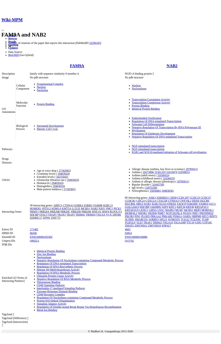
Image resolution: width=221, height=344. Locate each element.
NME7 (161, 213)
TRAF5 (70, 214)
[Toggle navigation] (2, 30)
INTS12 (46, 208)
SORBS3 (153, 219)
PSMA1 (177, 216)
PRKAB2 (167, 216)
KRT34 (181, 207)
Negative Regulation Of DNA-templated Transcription (162, 136)
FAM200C (192, 203)
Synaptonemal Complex (50, 84)
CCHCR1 (130, 200)
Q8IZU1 (34, 240)
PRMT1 (34, 211)
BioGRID (13, 55)
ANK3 (152, 197)
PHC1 (109, 208)
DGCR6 (204, 200)
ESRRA (78, 205)
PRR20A (44, 211)
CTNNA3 (68, 205)
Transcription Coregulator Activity (151, 99)
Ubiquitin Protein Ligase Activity (55, 275)
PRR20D (76, 211)
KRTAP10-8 (132, 210)
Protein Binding (45, 104)
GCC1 (212, 203)
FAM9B (97, 205)
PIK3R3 (129, 216)
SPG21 (163, 219)
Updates (13, 47)
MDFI (197, 210)
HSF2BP (144, 207)
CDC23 (140, 200)
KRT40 (190, 207)
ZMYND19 (154, 225)
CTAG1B (162, 200)
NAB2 (172, 65)
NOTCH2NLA (174, 213)
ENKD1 (171, 203)
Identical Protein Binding (146, 108)
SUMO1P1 (174, 219)
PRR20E (86, 211)
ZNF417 (166, 225)
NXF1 (102, 208)
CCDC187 (183, 197)
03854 (128, 233)
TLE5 (139, 222)
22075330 (150, 187)
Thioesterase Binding (48, 282)
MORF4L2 (131, 213)
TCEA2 (185, 219)
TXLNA (100, 214)
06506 (33, 233)
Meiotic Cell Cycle (47, 128)
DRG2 (139, 203)
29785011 (191, 169)
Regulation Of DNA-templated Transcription (156, 121)
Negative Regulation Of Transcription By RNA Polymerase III (166, 127)
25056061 (155, 190)
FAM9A (77, 65)
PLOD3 (145, 216)
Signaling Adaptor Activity (51, 303)
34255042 (61, 176)
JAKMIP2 (155, 207)
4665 (127, 229)
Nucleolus (42, 90)
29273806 (148, 172)
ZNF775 (55, 217)
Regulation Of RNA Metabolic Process (58, 272)
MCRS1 (85, 208)
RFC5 (205, 216)
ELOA (163, 203)
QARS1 (187, 216)
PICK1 (117, 208)
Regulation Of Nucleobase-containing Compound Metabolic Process (75, 297)
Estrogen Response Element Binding (57, 291)
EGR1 (147, 203)
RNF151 (97, 211)
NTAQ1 (187, 213)
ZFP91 (46, 217)
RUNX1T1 (116, 211)
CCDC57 (206, 197)
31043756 (157, 184)
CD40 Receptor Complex (51, 294)
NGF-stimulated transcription (148, 146)
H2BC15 (108, 205)
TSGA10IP (180, 222)
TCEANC (195, 219)
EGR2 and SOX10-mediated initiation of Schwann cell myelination (169, 152)
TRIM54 (90, 214)
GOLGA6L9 (132, 207)
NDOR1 (142, 213)
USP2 (198, 222)
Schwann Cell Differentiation (148, 124)
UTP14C (207, 222)
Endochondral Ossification (146, 118)
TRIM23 (157, 222)
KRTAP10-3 (202, 207)
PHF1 (195, 213)
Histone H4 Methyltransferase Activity (58, 269)
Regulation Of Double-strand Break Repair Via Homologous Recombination (79, 306)
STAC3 (43, 214)
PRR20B (55, 211)
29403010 (63, 173)
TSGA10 (168, 222)
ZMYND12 (140, 225)
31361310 (159, 172)
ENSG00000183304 (41, 236)
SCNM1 (129, 219)
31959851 (183, 172)
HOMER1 (35, 208)
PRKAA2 (155, 216)
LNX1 (161, 210)
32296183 (94, 43)
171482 (34, 229)
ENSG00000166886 (136, 236)
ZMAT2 (129, 225)
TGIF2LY (130, 222)
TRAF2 (61, 214)
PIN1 (138, 216)
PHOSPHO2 (206, 213)
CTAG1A (151, 200)
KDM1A (56, 208)
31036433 (162, 175)
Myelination (138, 130)
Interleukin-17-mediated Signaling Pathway (61, 288)
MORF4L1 (207, 210)
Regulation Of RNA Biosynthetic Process (60, 266)
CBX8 (173, 197)
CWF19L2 (185, 200)
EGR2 (155, 203)
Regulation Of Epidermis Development (153, 133)
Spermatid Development (50, 125)
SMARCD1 (141, 219)
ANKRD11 (162, 197)
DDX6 (195, 200)
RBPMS (196, 216)
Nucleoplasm (139, 88)
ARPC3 (57, 205)
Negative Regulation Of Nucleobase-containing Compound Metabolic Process (80, 260)
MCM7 (179, 210)
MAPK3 (170, 210)
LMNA (153, 210)
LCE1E (76, 208)
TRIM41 (80, 214)
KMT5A (66, 208)
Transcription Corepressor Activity (151, 102)
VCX (109, 214)
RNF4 (105, 211)
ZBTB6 (116, 214)
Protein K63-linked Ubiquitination (56, 300)
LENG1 (143, 210)
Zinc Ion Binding (46, 254)
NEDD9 (152, 213)
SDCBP (34, 214)
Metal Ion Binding (47, 310)
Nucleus (41, 87)
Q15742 (129, 240)
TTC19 (190, 222)
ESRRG (88, 205)
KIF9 (165, 207)
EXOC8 (181, 203)
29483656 (167, 190)
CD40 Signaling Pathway (51, 285)
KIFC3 (172, 207)
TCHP (205, 219)
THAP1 (52, 214)
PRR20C (65, 211)
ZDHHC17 (36, 217)
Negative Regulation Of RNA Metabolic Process (64, 279)
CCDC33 (195, 197)
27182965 (64, 170)
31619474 (171, 172)
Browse (12, 38)
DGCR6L (130, 203)
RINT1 (213, 216)
